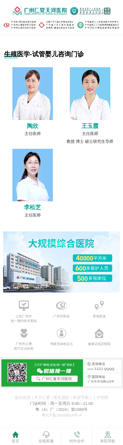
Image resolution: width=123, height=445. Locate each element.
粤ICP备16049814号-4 (61, 415)
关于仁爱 (42, 397)
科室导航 (81, 397)
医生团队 (61, 397)
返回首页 (23, 397)
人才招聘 (100, 397)
